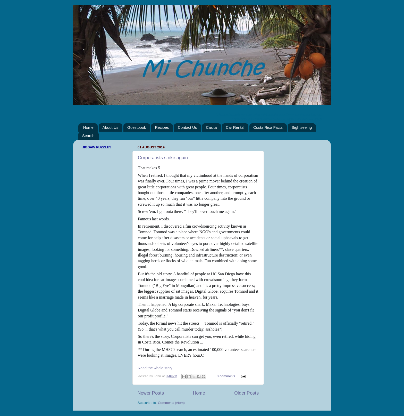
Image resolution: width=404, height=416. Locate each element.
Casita (211, 127)
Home (88, 127)
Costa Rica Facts (268, 127)
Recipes (162, 127)
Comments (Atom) (171, 403)
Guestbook (136, 127)
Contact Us (187, 127)
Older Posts (246, 393)
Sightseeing (302, 127)
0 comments (226, 376)
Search (88, 135)
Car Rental (235, 127)
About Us (111, 127)
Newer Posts (151, 393)
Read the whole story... (156, 368)
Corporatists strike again (163, 157)
